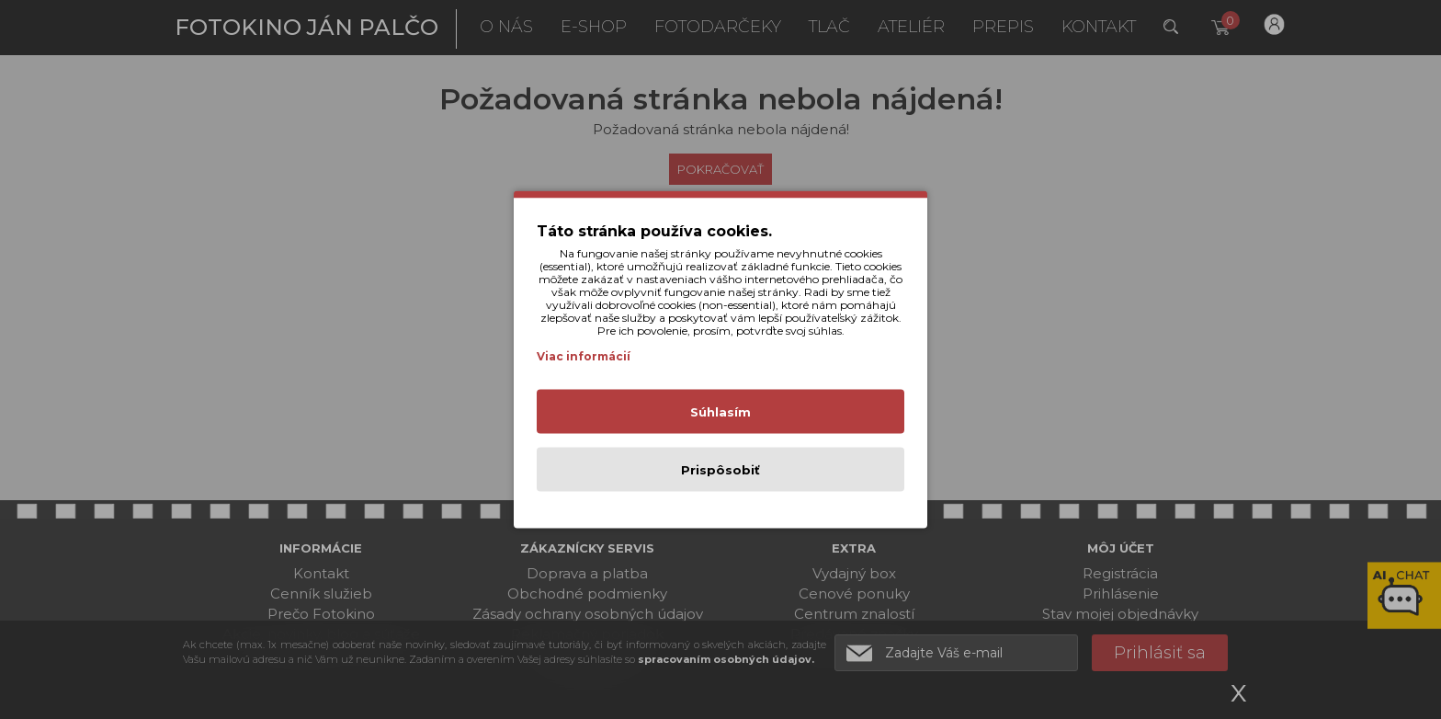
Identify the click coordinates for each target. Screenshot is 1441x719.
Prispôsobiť (720, 469)
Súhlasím (720, 412)
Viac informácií (583, 356)
